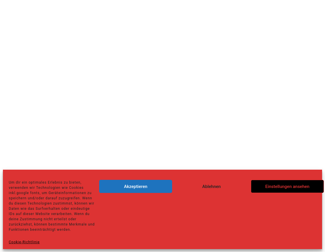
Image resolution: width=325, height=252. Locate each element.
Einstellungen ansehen (287, 186)
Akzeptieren (135, 186)
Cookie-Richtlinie (24, 242)
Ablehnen (211, 186)
